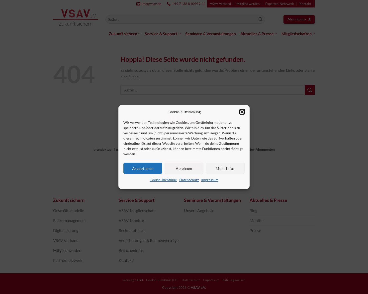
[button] (242, 111)
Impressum (209, 180)
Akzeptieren (143, 168)
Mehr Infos (225, 168)
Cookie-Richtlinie (163, 180)
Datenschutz (189, 180)
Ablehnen (184, 168)
